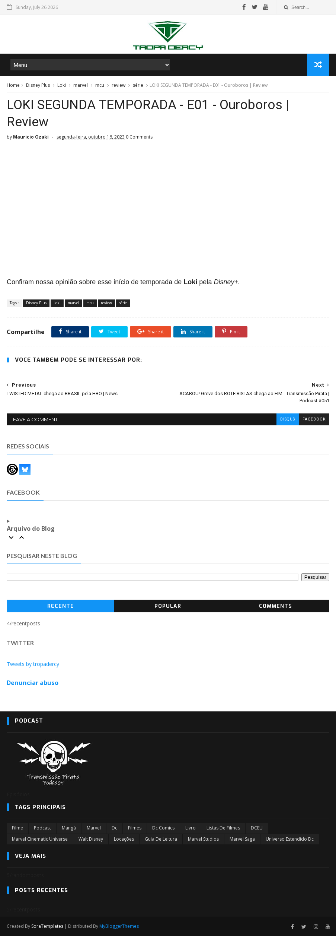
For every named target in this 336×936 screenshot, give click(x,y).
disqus (287, 419)
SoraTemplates (47, 926)
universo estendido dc (290, 839)
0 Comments (139, 137)
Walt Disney (91, 839)
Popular (167, 606)
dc (114, 828)
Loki (61, 85)
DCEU (257, 828)
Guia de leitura (161, 839)
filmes (134, 828)
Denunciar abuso (32, 683)
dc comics (163, 828)
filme (17, 828)
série (138, 85)
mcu (99, 85)
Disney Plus (38, 85)
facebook (314, 419)
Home (13, 85)
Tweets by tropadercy (33, 663)
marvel (80, 85)
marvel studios (203, 839)
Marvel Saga (242, 839)
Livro (190, 828)
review (118, 85)
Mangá (69, 828)
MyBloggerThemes (119, 926)
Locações (124, 839)
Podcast (42, 828)
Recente (60, 606)
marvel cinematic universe (40, 839)
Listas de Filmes (223, 828)
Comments (275, 606)
